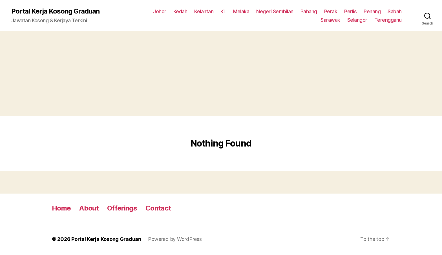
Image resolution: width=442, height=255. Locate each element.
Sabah (395, 11)
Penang (372, 11)
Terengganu (388, 20)
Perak (330, 11)
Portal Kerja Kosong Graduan (55, 11)
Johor (159, 11)
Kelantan (203, 11)
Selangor (357, 20)
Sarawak (330, 20)
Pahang (308, 11)
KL (223, 11)
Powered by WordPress (175, 239)
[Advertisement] (221, 73)
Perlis (350, 11)
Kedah (180, 11)
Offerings (122, 208)
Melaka (241, 11)
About (89, 208)
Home (61, 208)
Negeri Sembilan (274, 11)
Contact (158, 208)
